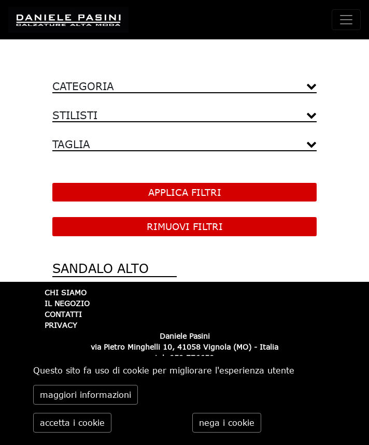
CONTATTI (63, 314)
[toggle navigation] (346, 19)
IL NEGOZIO (67, 303)
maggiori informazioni (85, 394)
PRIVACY (61, 325)
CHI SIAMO (66, 292)
